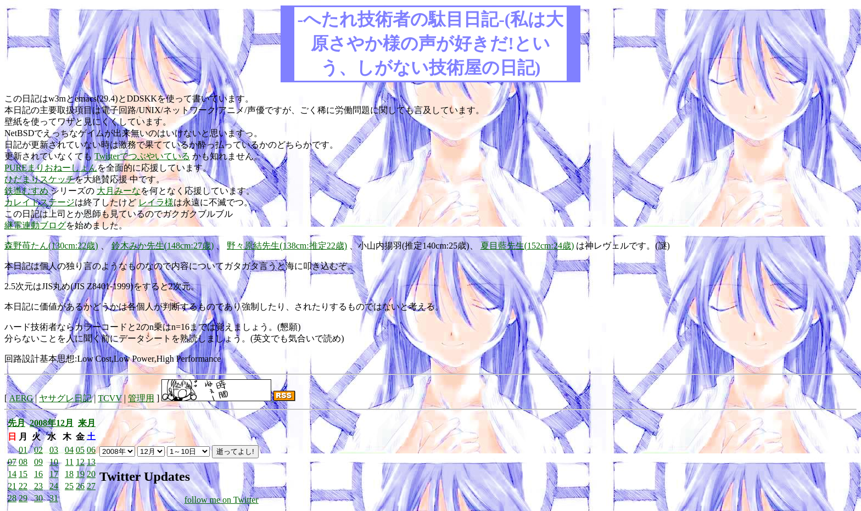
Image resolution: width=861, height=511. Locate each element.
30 (38, 498)
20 (91, 474)
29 (23, 498)
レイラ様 (156, 202)
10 (53, 462)
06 (91, 449)
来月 (87, 423)
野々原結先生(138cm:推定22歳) (287, 245)
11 (69, 462)
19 (80, 474)
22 (23, 486)
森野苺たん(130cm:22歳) (51, 245)
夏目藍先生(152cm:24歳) (527, 245)
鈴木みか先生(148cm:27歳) (162, 245)
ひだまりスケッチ (39, 179)
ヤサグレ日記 (65, 398)
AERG (21, 398)
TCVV (109, 398)
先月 (16, 423)
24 (53, 486)
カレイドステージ (39, 202)
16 (38, 474)
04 (69, 449)
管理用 (141, 398)
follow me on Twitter (222, 499)
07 (12, 462)
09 (38, 462)
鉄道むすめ (26, 190)
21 (12, 486)
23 (38, 486)
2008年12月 (52, 423)
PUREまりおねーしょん (50, 167)
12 (80, 462)
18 (69, 474)
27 (91, 486)
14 (12, 474)
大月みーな (119, 190)
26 (80, 486)
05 (80, 449)
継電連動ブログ (35, 225)
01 (23, 449)
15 (23, 474)
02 (38, 449)
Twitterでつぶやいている (142, 156)
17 (53, 474)
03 (53, 449)
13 (91, 462)
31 (53, 498)
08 (23, 462)
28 (12, 498)
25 (69, 486)
